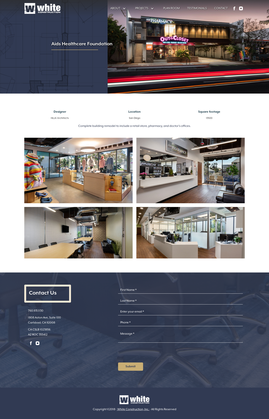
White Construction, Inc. (133, 409)
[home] (42, 8)
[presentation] (146, 353)
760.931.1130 (35, 310)
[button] (116, 8)
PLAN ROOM (171, 8)
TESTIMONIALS (197, 8)
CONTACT (221, 8)
